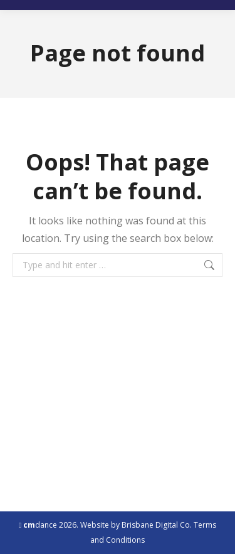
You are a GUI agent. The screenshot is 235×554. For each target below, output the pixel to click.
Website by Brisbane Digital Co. (136, 525)
